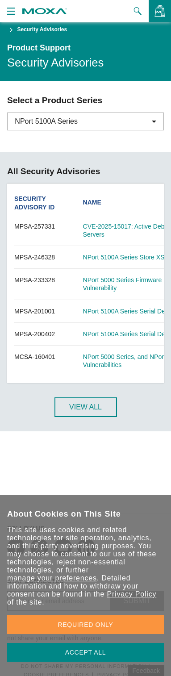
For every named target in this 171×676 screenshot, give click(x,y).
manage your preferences (52, 578)
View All (85, 407)
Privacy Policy (131, 594)
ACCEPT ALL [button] (85, 652)
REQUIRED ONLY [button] (85, 624)
